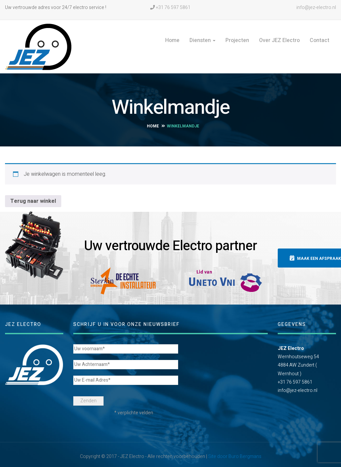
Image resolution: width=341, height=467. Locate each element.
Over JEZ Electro (279, 40)
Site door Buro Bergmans (234, 452)
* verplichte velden (133, 409)
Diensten (202, 40)
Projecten (237, 40)
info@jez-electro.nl (315, 7)
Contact (319, 40)
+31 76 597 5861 (170, 7)
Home (172, 40)
